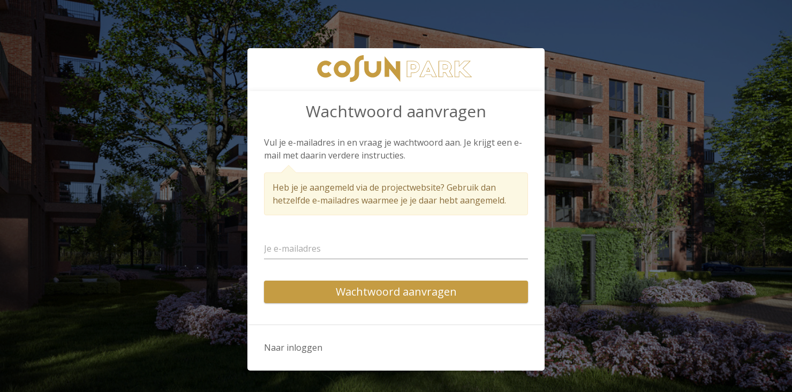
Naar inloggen (293, 347)
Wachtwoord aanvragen (396, 291)
